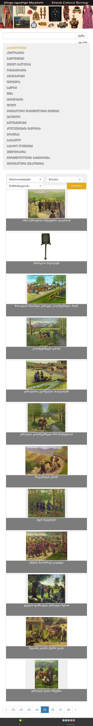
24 (37, 709)
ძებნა (81, 35)
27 (60, 709)
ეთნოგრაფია (16, 152)
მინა (10, 93)
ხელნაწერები (17, 123)
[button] (25, 179)
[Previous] (6, 709)
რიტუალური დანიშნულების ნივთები (33, 111)
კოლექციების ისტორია (24, 128)
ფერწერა (13, 82)
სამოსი (12, 88)
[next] (75, 709)
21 (13, 709)
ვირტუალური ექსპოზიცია (25, 163)
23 (29, 709)
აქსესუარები (16, 76)
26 (52, 709)
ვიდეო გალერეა (19, 64)
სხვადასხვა (15, 99)
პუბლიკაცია (15, 53)
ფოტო (11, 105)
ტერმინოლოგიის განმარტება (28, 158)
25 (44, 709)
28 (68, 709)
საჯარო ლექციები (20, 146)
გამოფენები (15, 58)
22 (21, 709)
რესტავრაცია (16, 70)
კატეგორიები (16, 48)
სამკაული (14, 140)
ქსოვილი (13, 117)
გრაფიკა (13, 134)
